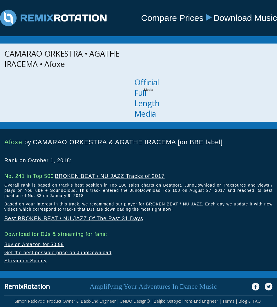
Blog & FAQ (249, 301)
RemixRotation (27, 286)
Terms (228, 301)
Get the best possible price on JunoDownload (57, 252)
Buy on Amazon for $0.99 (34, 244)
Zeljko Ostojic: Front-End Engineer (186, 301)
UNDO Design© (135, 301)
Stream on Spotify (25, 260)
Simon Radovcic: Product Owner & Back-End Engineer (65, 301)
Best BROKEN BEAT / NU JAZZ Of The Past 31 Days (73, 218)
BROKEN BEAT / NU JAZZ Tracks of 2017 (109, 176)
